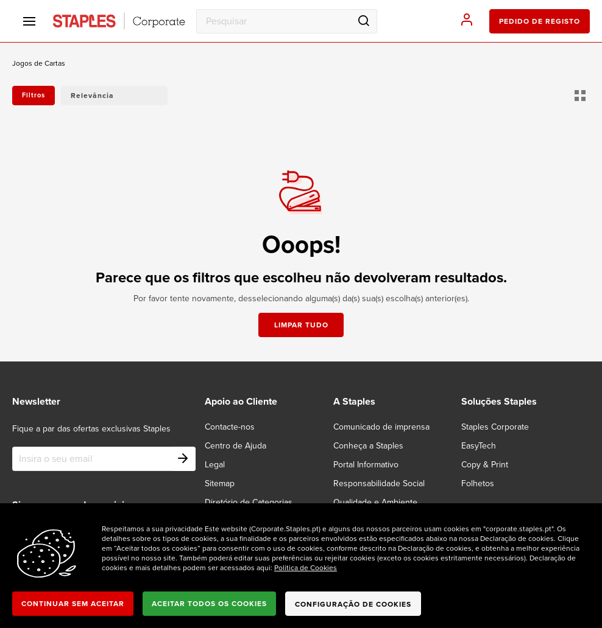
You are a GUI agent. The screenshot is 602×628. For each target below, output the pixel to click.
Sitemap (220, 483)
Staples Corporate (495, 427)
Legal (215, 464)
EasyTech (478, 446)
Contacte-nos (230, 427)
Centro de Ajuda (235, 446)
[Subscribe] (183, 459)
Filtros (33, 95)
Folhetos (477, 483)
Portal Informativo (365, 464)
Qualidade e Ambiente (375, 502)
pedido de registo (539, 21)
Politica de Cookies (305, 567)
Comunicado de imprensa (381, 427)
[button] (114, 95)
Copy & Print (484, 464)
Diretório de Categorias (248, 502)
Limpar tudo (301, 325)
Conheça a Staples (368, 446)
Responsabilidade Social (379, 483)
